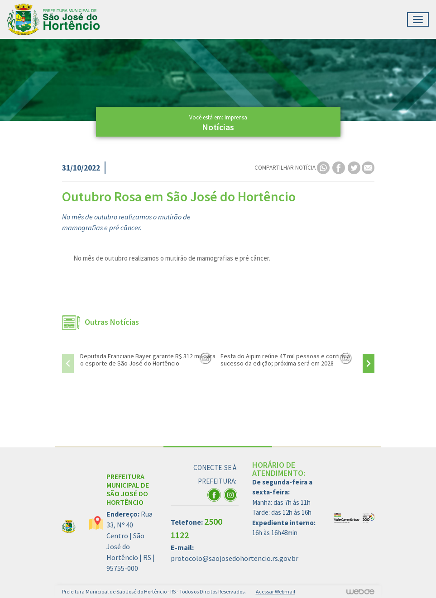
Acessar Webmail (275, 591)
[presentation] (68, 363)
